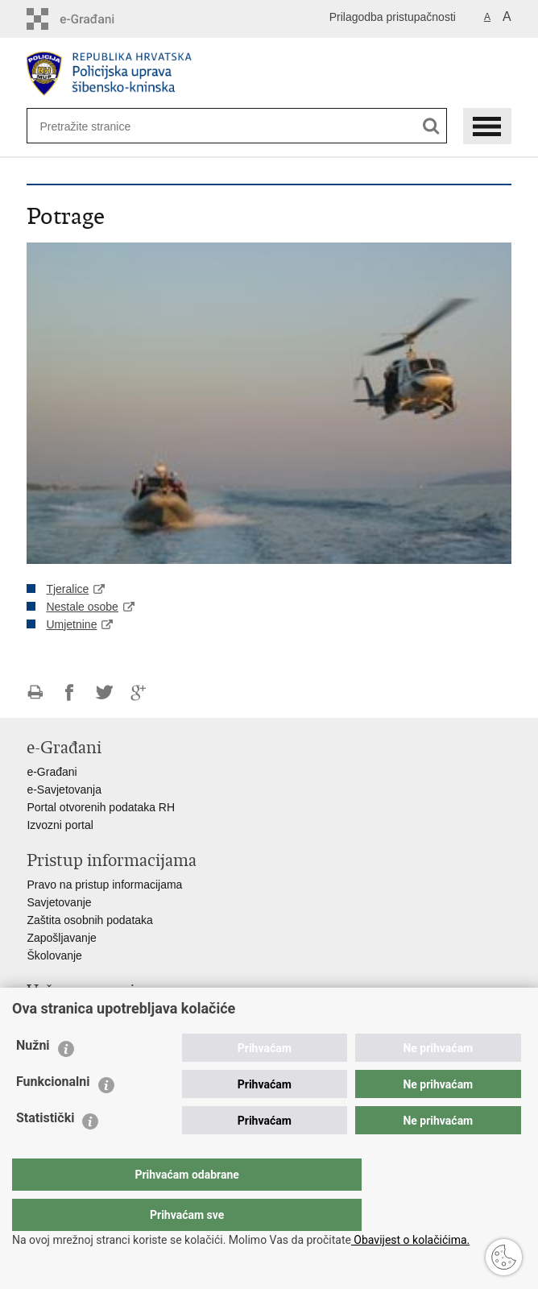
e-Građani (52, 771)
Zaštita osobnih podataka (89, 920)
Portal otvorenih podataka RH (101, 807)
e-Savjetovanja (64, 789)
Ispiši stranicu (35, 692)
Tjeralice (67, 588)
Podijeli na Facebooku (69, 692)
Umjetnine (71, 624)
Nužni (33, 1077)
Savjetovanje (59, 902)
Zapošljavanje (61, 937)
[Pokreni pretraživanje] (431, 126)
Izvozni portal (60, 825)
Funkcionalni (53, 1113)
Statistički (45, 1150)
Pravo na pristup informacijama (104, 884)
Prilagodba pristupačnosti (392, 16)
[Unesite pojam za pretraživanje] (91, 126)
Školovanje (54, 955)
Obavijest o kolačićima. (410, 1239)
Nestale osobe (82, 606)
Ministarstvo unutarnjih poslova (104, 1015)
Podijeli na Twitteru (104, 692)
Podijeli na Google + (138, 692)
